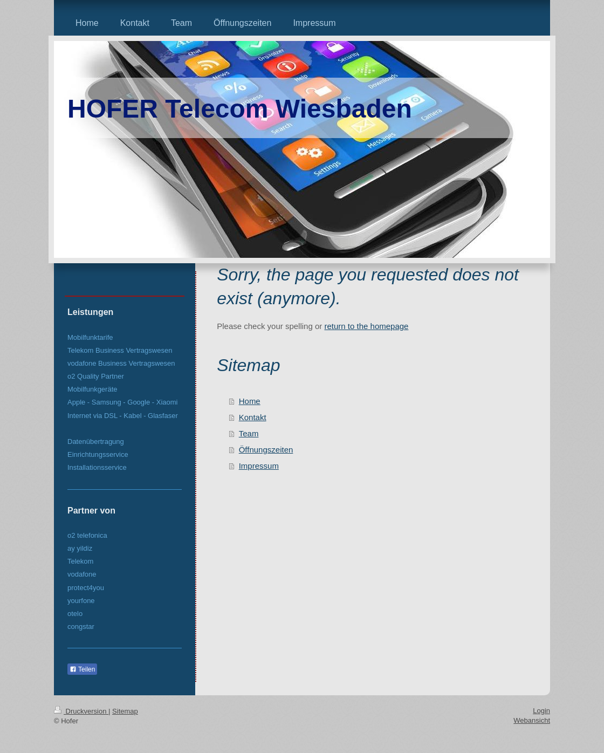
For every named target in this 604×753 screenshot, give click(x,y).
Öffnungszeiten (266, 449)
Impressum (259, 465)
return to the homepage (366, 326)
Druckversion (81, 711)
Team (249, 433)
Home (249, 401)
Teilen (82, 669)
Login (541, 711)
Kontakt (252, 417)
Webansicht (531, 720)
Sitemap (125, 711)
